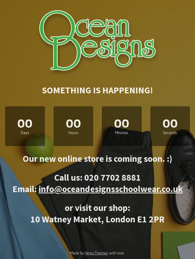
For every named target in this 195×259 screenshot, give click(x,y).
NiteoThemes (96, 253)
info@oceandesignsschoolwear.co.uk (111, 189)
